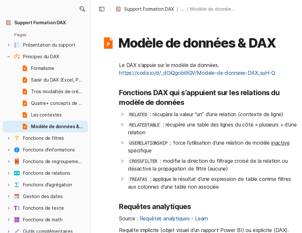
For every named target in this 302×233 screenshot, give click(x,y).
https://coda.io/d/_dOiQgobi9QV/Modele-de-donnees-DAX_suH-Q (197, 73)
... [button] (182, 9)
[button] (82, 9)
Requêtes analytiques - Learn (174, 218)
